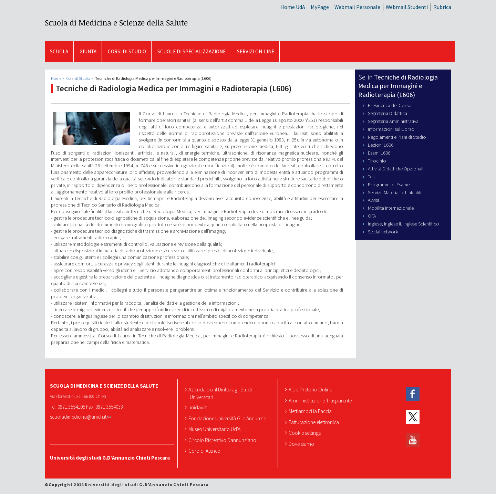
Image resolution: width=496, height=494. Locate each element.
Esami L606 (379, 153)
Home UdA (292, 6)
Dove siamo (302, 443)
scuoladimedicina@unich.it (80, 416)
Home (56, 78)
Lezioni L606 (380, 145)
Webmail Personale (357, 6)
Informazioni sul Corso (391, 129)
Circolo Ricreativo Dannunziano (223, 440)
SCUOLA (59, 51)
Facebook (413, 394)
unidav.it (198, 407)
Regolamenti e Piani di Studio (397, 137)
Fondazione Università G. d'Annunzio (228, 418)
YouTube (413, 440)
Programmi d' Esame (389, 184)
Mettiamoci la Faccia (311, 411)
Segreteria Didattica (387, 113)
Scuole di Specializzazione (191, 51)
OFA (372, 216)
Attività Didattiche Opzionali (395, 169)
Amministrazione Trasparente (321, 400)
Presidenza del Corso (390, 105)
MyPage (320, 6)
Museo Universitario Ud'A (215, 428)
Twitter (413, 417)
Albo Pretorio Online (311, 389)
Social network (383, 232)
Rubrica (442, 6)
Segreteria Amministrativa (393, 121)
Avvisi (373, 200)
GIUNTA (88, 51)
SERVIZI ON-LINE (255, 51)
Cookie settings (305, 432)
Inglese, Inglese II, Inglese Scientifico (403, 224)
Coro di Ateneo (205, 450)
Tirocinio (377, 161)
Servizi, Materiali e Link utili (394, 192)
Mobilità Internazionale (391, 208)
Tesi (371, 177)
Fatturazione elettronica (314, 422)
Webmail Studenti (407, 6)
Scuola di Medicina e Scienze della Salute (116, 22)
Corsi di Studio (127, 51)
